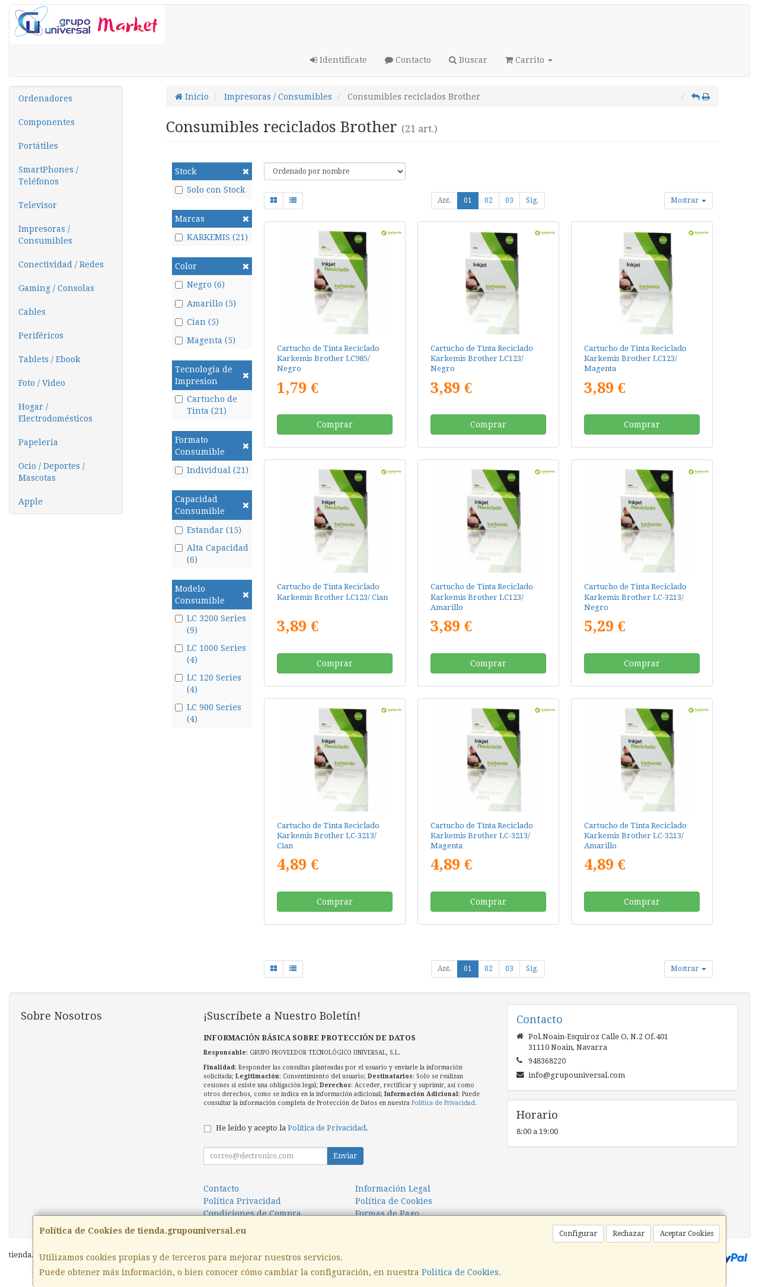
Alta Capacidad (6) (211, 553)
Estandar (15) (208, 530)
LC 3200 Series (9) (210, 624)
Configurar (578, 1233)
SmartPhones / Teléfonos (48, 175)
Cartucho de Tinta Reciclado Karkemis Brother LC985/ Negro (328, 358)
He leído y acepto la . (292, 1127)
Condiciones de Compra (252, 1213)
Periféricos (40, 335)
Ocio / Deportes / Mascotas (51, 472)
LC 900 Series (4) (208, 713)
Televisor (37, 205)
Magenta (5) (205, 340)
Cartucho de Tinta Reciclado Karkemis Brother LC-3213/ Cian (328, 836)
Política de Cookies (460, 1272)
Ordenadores (45, 98)
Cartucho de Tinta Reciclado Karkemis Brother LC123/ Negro (481, 358)
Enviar (345, 1156)
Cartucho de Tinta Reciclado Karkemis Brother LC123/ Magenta (635, 358)
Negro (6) (200, 284)
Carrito (529, 60)
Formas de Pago (387, 1213)
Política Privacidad (242, 1201)
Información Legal (392, 1188)
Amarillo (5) (205, 303)
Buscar (468, 60)
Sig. (532, 200)
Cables (32, 312)
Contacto (408, 60)
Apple (30, 501)
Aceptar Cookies (686, 1233)
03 (509, 200)
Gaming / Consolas (56, 288)
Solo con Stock (210, 189)
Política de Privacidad (443, 1103)
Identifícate (338, 60)
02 (488, 200)
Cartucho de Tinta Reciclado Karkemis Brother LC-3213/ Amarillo (635, 836)
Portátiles (38, 146)
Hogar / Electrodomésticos (55, 412)
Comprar (335, 424)
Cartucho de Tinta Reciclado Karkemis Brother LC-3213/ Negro (635, 597)
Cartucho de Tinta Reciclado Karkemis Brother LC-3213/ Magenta (481, 836)
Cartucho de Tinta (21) (206, 405)
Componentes (46, 122)
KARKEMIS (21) (211, 237)
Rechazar (629, 1233)
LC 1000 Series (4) (210, 654)
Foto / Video (41, 383)
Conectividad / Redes (61, 264)
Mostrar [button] (688, 200)
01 (468, 200)
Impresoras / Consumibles (45, 234)
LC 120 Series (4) (208, 683)
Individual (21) (211, 470)
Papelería (38, 442)
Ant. (444, 200)
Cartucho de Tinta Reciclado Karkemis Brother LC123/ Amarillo (481, 597)
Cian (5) (197, 322)
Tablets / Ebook (49, 359)
